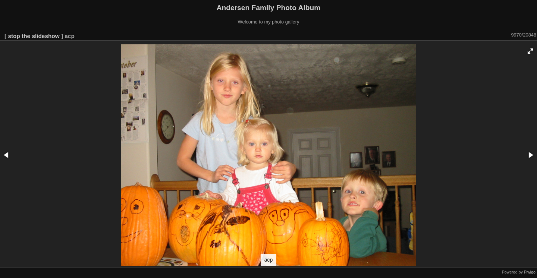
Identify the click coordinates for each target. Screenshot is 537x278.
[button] (530, 51)
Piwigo (530, 272)
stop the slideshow (33, 36)
